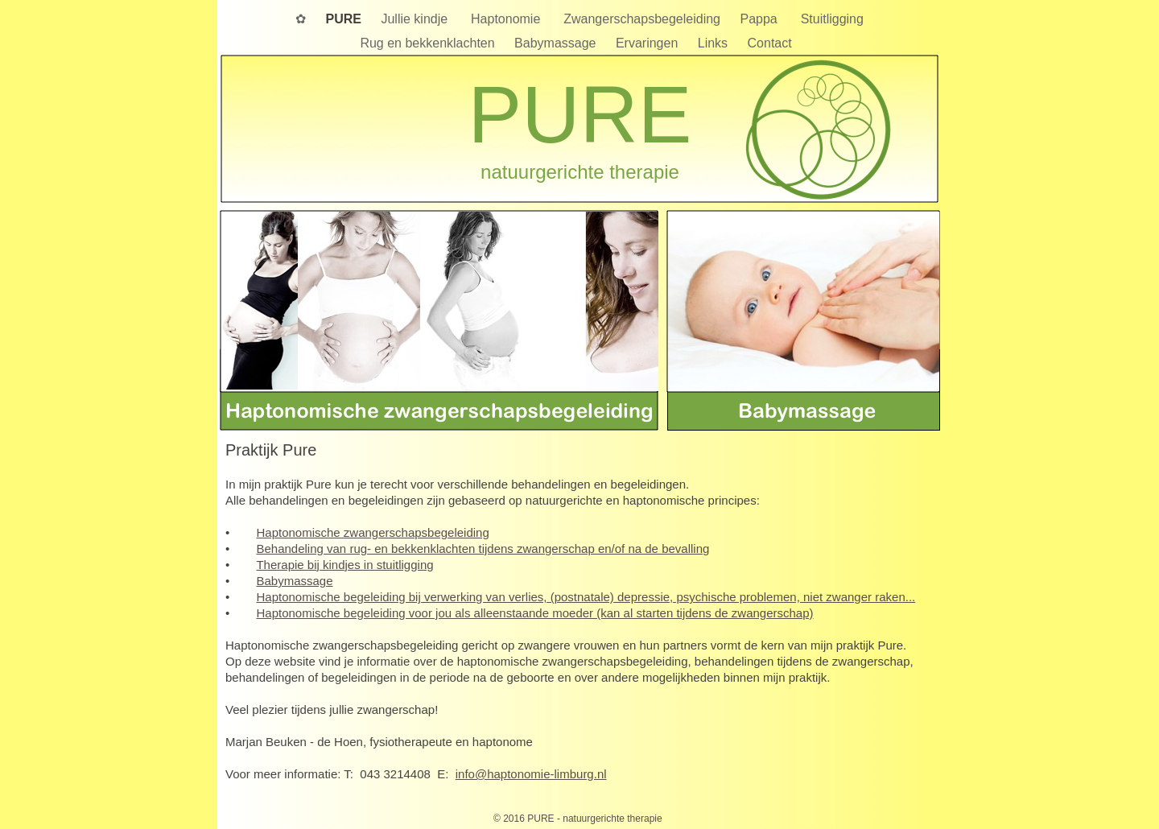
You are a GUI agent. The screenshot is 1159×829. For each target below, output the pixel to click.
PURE (345, 19)
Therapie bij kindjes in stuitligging (344, 564)
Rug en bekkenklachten (429, 43)
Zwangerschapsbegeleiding (643, 19)
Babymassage (557, 43)
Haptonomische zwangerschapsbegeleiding (372, 532)
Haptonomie (509, 19)
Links (715, 43)
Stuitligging (832, 19)
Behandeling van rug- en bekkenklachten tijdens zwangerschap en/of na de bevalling (482, 548)
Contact (773, 43)
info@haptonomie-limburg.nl (531, 774)
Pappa (762, 19)
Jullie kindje (418, 19)
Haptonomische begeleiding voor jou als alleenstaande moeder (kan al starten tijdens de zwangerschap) (534, 613)
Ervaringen (649, 43)
